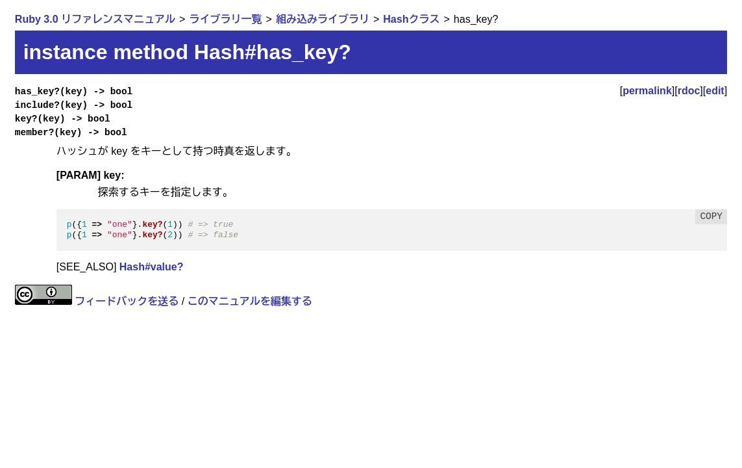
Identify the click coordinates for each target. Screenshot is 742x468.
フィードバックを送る (127, 301)
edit (715, 90)
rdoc (689, 90)
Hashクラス (411, 19)
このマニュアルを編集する (250, 301)
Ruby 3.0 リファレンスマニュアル (95, 19)
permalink (647, 90)
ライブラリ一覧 (225, 19)
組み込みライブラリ (322, 19)
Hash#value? (151, 266)
